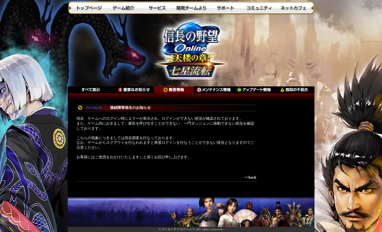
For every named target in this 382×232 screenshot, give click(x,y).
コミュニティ (259, 7)
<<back (250, 177)
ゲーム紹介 (123, 7)
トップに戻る (191, 51)
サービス (157, 7)
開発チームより (191, 7)
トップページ (89, 7)
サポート (225, 7)
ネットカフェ (293, 7)
